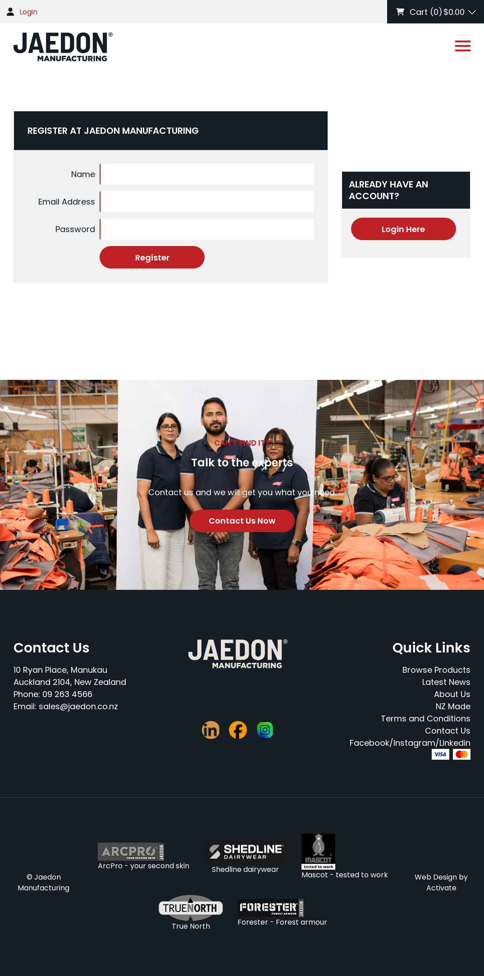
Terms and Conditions (425, 718)
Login (28, 12)
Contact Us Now (242, 520)
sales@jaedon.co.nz (78, 706)
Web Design (436, 877)
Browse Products (436, 669)
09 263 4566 (67, 694)
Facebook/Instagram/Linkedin (410, 742)
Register (152, 257)
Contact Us (447, 730)
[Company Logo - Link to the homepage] (63, 46)
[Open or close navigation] (462, 46)
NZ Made (453, 706)
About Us (452, 694)
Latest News (446, 682)
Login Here (403, 229)
